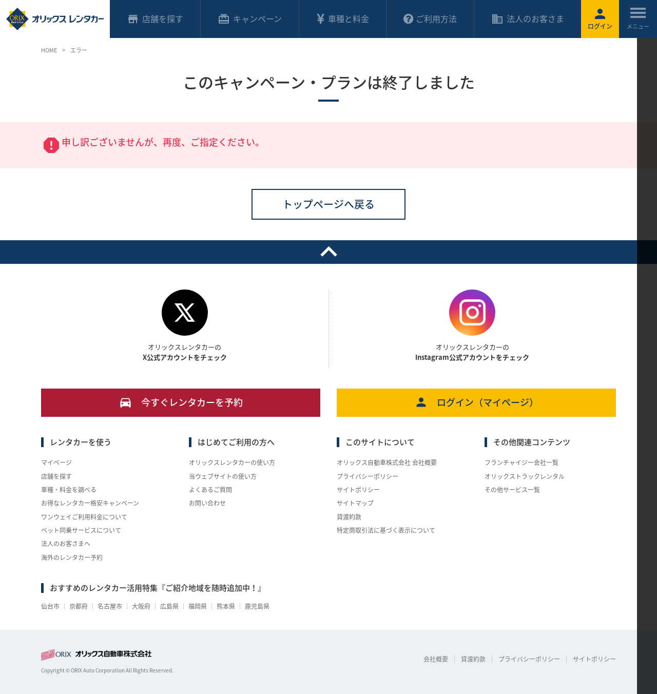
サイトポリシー (358, 489)
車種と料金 (342, 18)
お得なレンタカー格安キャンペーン (90, 503)
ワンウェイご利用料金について (84, 517)
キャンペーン (250, 18)
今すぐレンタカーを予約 (181, 402)
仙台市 (50, 606)
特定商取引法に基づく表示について (386, 530)
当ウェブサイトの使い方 (223, 476)
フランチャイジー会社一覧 (521, 462)
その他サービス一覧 (512, 489)
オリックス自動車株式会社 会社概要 (387, 462)
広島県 (169, 606)
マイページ (56, 462)
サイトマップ (355, 503)
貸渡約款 (349, 517)
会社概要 (435, 659)
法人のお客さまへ (65, 543)
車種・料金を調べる (68, 489)
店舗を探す (56, 476)
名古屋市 (110, 606)
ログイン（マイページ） (476, 402)
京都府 (78, 606)
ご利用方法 (430, 18)
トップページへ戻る (328, 204)
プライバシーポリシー (367, 476)
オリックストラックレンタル (525, 476)
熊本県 (226, 606)
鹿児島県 (257, 606)
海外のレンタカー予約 (72, 557)
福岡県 (197, 606)
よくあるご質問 (210, 489)
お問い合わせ (207, 503)
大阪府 (141, 606)
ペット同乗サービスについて (81, 530)
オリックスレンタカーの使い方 (232, 462)
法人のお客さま (527, 18)
